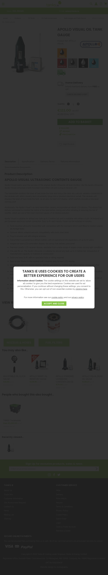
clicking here (81, 288)
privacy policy (78, 297)
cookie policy (57, 297)
